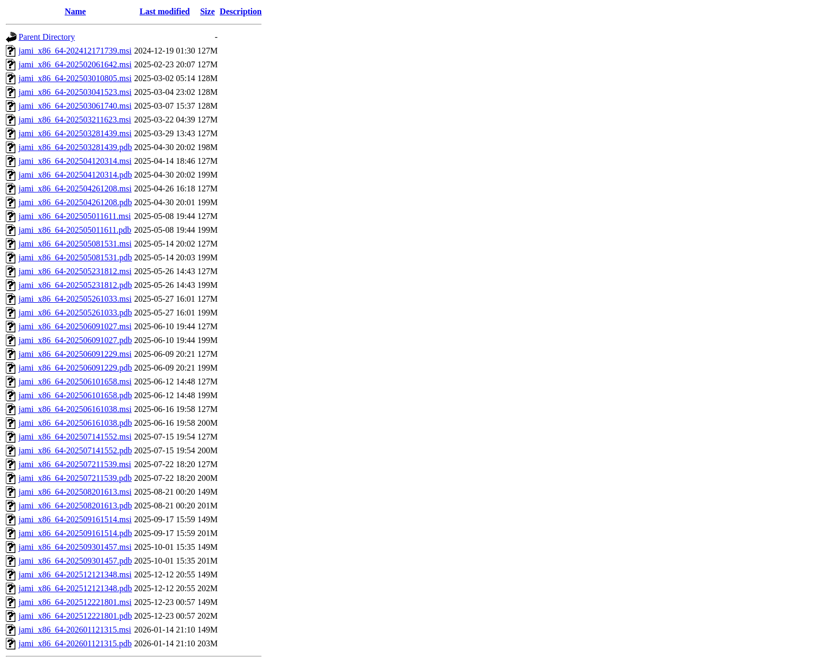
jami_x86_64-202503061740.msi (75, 105)
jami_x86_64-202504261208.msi (75, 188)
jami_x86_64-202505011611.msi (75, 216)
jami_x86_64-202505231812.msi (75, 271)
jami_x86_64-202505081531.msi (75, 243)
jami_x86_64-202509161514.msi (75, 519)
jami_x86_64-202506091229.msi (75, 353)
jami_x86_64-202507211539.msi (75, 464)
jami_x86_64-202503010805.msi (75, 78)
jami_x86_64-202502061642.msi (75, 64)
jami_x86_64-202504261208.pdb (75, 202)
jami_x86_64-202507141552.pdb (75, 450)
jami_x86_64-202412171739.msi (75, 50)
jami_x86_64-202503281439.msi (75, 133)
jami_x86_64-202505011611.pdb (75, 229)
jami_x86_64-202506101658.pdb (75, 395)
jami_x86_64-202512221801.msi (75, 602)
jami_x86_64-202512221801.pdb (75, 615)
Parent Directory (47, 36)
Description (241, 11)
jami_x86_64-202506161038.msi (75, 409)
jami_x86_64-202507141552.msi (75, 436)
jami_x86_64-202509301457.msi (75, 546)
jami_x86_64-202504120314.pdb (75, 174)
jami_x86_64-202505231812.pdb (75, 284)
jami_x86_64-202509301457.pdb (75, 560)
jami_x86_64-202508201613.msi (75, 491)
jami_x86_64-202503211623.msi (75, 119)
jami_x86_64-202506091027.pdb (75, 340)
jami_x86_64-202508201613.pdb (75, 505)
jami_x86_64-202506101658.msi (75, 381)
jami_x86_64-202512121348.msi (75, 574)
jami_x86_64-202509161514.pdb (75, 533)
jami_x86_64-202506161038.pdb (75, 422)
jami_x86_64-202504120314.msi (75, 160)
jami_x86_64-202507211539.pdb (75, 477)
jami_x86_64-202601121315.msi (75, 629)
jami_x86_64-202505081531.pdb (75, 257)
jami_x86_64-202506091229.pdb (75, 367)
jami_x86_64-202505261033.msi (75, 298)
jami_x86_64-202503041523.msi (75, 91)
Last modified (165, 11)
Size (207, 11)
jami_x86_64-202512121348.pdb (75, 588)
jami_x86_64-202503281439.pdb (75, 147)
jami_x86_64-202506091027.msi (75, 326)
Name (75, 11)
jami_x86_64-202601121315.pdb (75, 643)
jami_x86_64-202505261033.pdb (75, 312)
